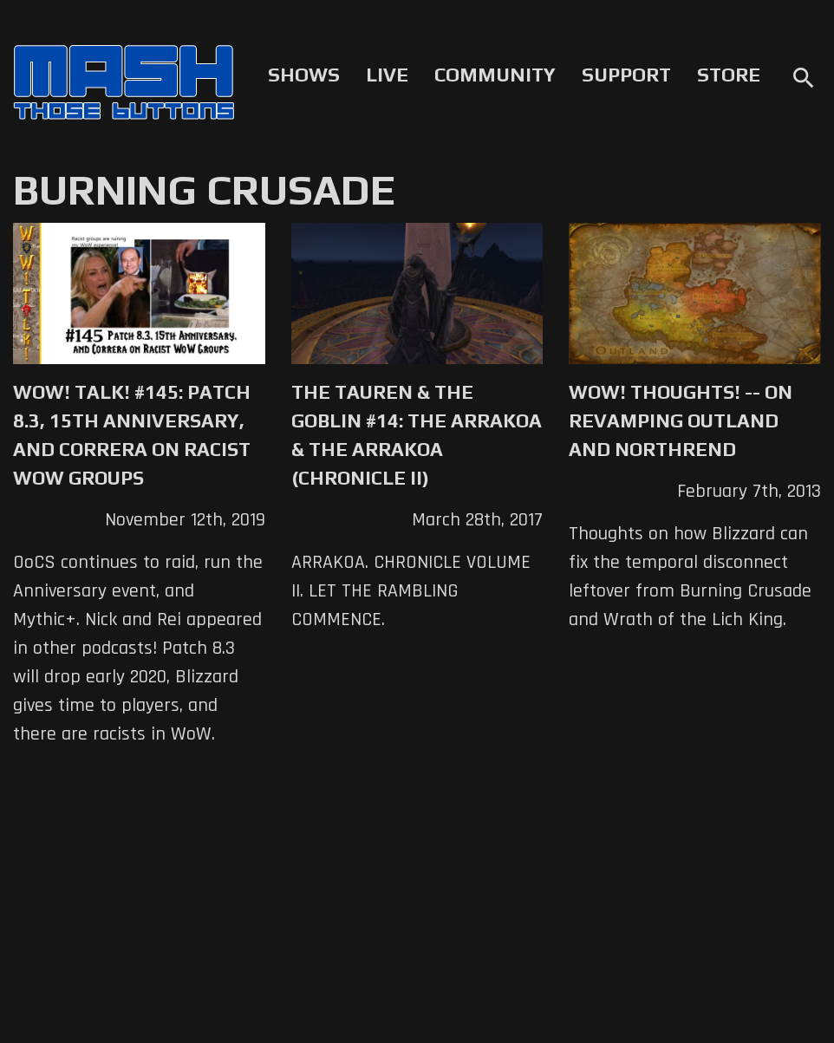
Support (626, 74)
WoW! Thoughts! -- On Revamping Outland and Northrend (680, 420)
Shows (304, 74)
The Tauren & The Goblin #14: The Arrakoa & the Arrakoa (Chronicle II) (416, 435)
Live (387, 74)
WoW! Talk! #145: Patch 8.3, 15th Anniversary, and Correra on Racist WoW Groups (132, 435)
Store (728, 74)
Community (495, 74)
